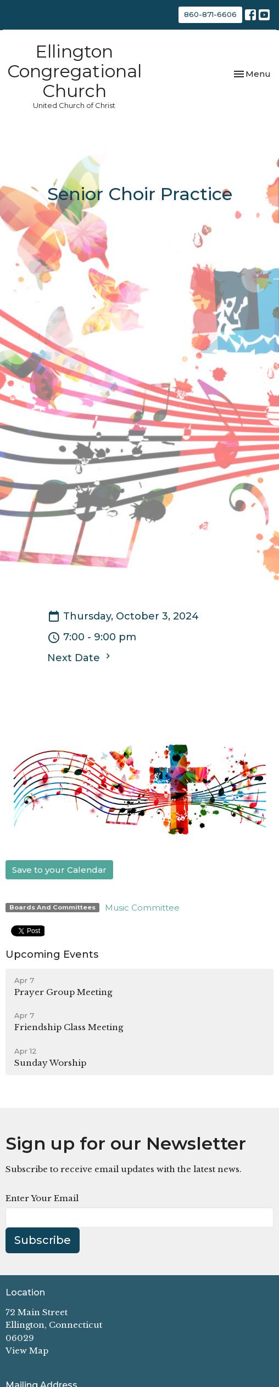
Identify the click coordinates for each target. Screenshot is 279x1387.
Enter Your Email (42, 1198)
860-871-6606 (210, 14)
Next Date (80, 657)
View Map (26, 1350)
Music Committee (142, 907)
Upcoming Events (51, 954)
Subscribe (42, 1240)
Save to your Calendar (59, 870)
